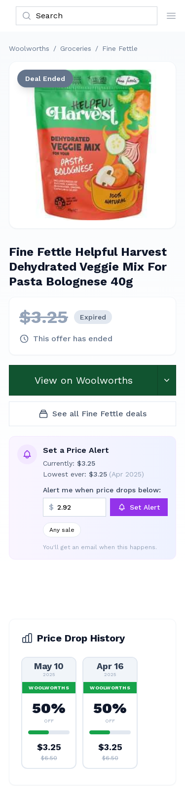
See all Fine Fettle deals (92, 414)
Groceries (75, 48)
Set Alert (139, 507)
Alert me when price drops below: (102, 490)
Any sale (61, 529)
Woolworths (29, 48)
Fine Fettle (120, 48)
